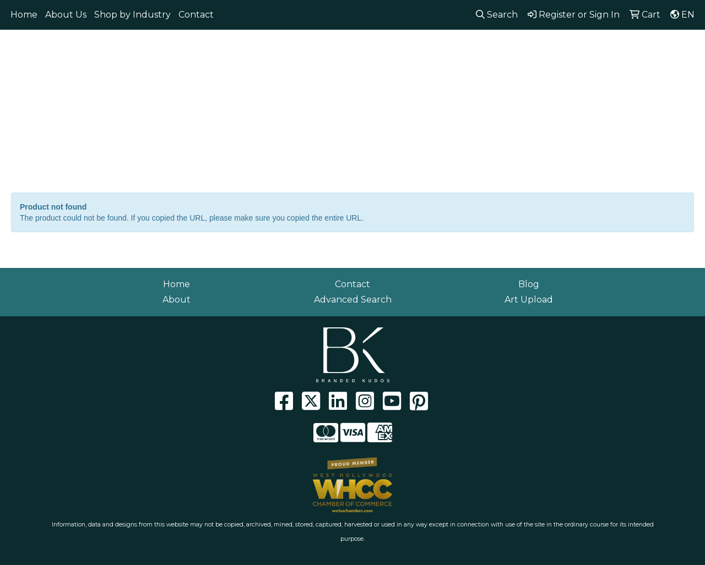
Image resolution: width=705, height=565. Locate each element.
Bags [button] (198, 119)
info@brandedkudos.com (633, 44)
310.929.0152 (534, 44)
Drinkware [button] (252, 119)
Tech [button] (509, 119)
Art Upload (529, 299)
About (176, 299)
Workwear (617, 119)
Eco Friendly (139, 119)
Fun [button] (305, 119)
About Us (65, 14)
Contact (196, 14)
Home (23, 14)
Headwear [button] (357, 119)
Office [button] (464, 119)
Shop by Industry (132, 14)
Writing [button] (557, 119)
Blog (528, 284)
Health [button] (415, 119)
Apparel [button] (73, 119)
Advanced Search (353, 299)
